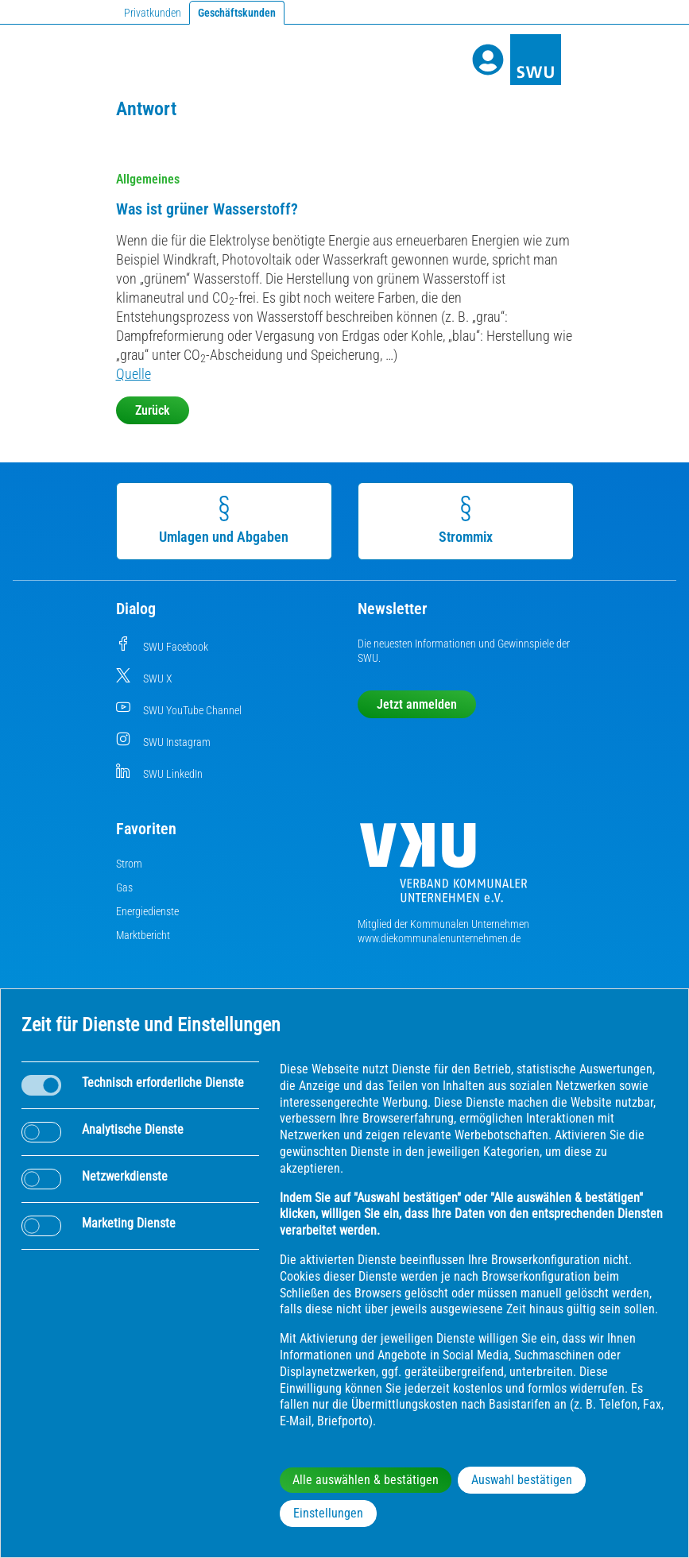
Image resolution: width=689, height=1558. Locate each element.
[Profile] (488, 59)
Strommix (466, 520)
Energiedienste (147, 911)
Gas (124, 887)
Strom (129, 863)
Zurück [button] (152, 410)
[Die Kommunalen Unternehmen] (443, 869)
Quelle (133, 373)
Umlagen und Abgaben (225, 520)
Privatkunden (152, 12)
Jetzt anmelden (417, 704)
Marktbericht (143, 935)
